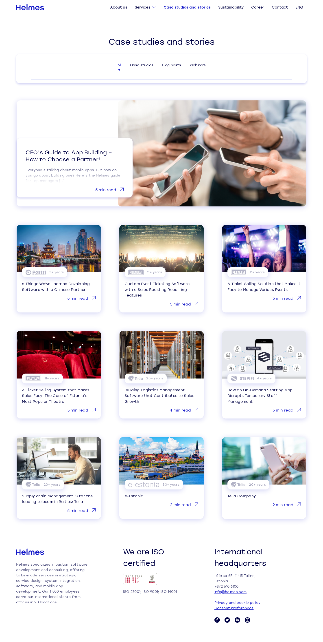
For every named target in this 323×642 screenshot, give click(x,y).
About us (118, 7)
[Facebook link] (217, 620)
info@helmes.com (230, 591)
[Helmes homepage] (30, 7)
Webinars (198, 65)
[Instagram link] (247, 620)
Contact (280, 7)
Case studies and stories (187, 7)
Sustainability (231, 7)
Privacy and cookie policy (237, 602)
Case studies (141, 65)
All (119, 65)
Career (257, 7)
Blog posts (171, 65)
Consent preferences (234, 608)
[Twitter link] (227, 620)
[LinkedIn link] (237, 620)
